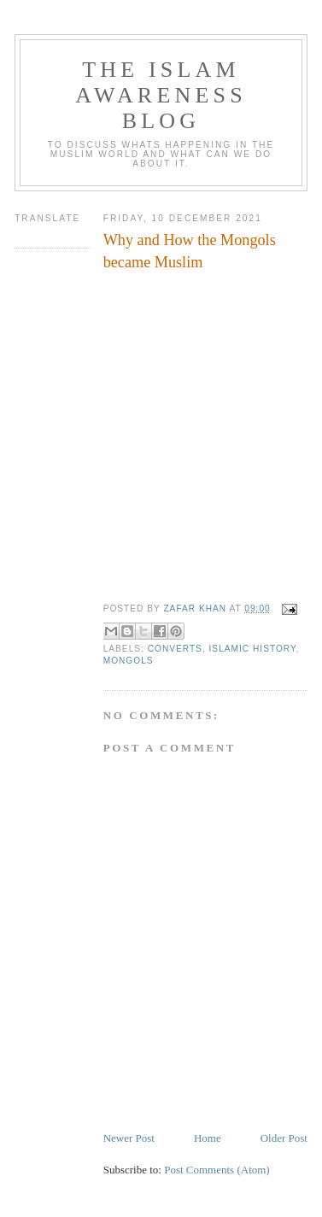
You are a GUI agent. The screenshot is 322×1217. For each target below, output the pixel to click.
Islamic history (252, 648)
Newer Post (129, 1138)
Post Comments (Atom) (217, 1169)
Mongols (128, 660)
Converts (175, 648)
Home (207, 1138)
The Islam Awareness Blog (161, 95)
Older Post (284, 1138)
